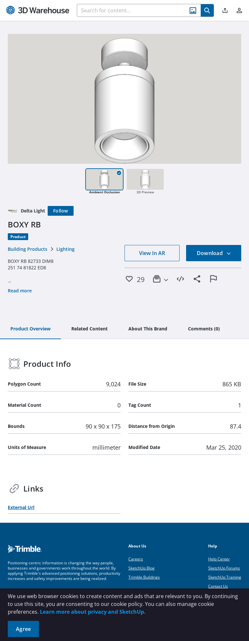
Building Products (27, 249)
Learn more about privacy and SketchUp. (93, 611)
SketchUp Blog (141, 568)
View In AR (152, 253)
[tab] (30, 329)
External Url (21, 507)
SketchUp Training (224, 577)
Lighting (65, 249)
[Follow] (61, 211)
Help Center (219, 559)
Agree (23, 629)
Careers (135, 559)
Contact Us (218, 586)
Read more (20, 291)
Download (214, 253)
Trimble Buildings (144, 577)
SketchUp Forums (224, 568)
